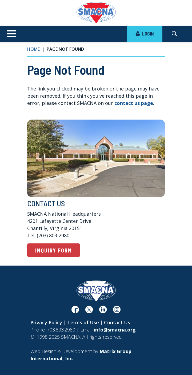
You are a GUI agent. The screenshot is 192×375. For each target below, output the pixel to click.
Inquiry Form (53, 250)
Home (33, 49)
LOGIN (144, 34)
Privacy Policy (46, 322)
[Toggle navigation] (11, 34)
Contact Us (117, 322)
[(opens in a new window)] (75, 311)
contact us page (133, 103)
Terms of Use (83, 322)
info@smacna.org (115, 329)
